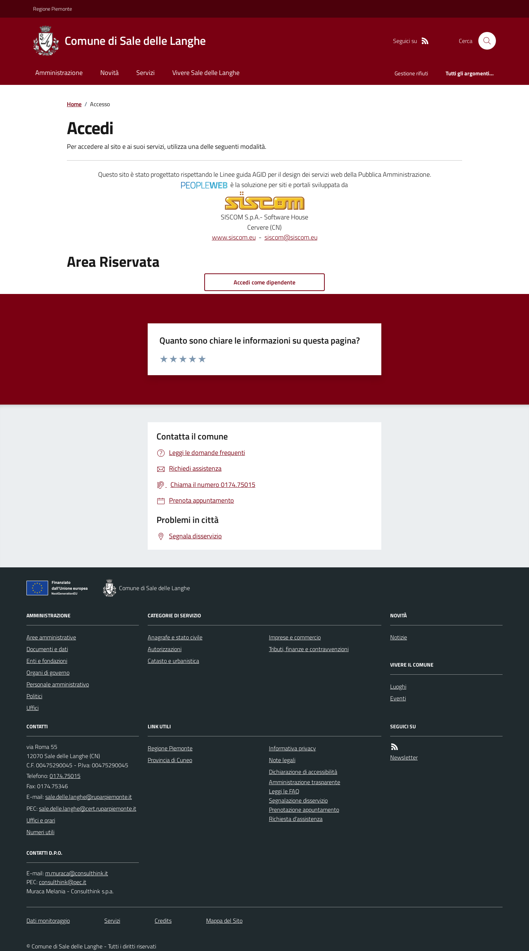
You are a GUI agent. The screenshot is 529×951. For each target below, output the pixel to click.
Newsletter (404, 757)
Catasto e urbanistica (173, 660)
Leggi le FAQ (284, 791)
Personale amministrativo (57, 684)
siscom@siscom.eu (290, 237)
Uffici (32, 707)
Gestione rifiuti (411, 73)
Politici (34, 696)
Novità (109, 73)
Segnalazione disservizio (298, 800)
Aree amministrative (51, 637)
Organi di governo (47, 672)
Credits (163, 920)
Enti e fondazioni (46, 660)
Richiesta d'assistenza (296, 818)
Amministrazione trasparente (304, 782)
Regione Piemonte (52, 8)
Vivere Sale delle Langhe (206, 73)
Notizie (398, 637)
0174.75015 (65, 775)
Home (74, 104)
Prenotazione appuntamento (304, 809)
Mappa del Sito (224, 920)
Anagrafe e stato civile (175, 637)
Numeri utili (40, 832)
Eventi (398, 698)
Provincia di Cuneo (170, 760)
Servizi (145, 73)
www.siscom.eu (234, 237)
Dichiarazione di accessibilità (303, 771)
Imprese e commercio (295, 637)
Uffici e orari (40, 820)
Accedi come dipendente (264, 282)
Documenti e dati (47, 649)
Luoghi (398, 686)
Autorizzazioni (164, 649)
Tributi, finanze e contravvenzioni (309, 649)
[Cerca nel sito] (484, 41)
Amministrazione (59, 73)
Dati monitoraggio (48, 920)
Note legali (282, 760)
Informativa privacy (292, 748)
